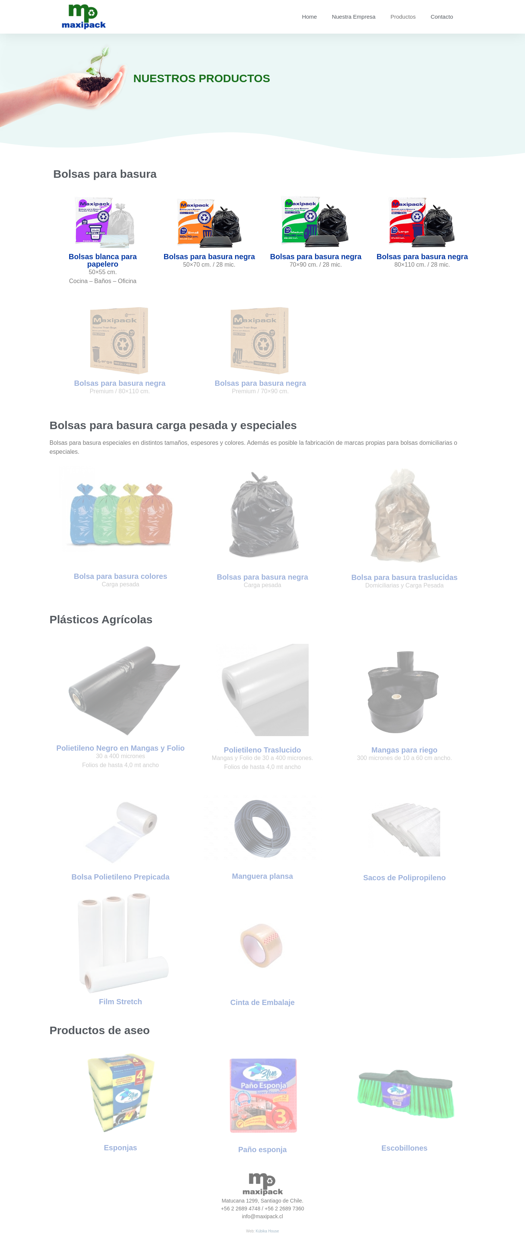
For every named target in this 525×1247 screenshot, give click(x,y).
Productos (403, 16)
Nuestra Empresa (354, 16)
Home (309, 16)
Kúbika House (267, 1231)
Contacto (441, 16)
